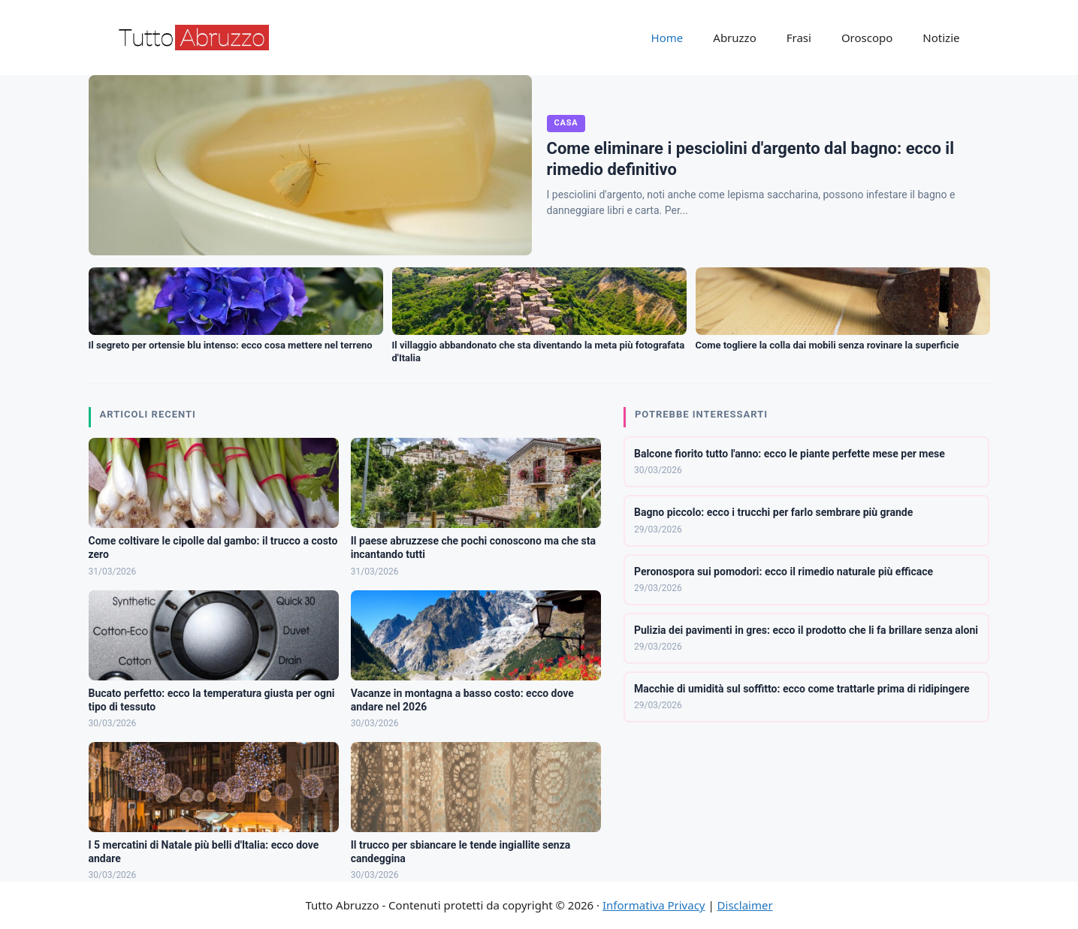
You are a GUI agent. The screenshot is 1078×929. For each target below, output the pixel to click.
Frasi (799, 37)
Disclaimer (745, 904)
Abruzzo (734, 37)
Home (667, 37)
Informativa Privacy (653, 904)
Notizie (940, 37)
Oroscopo (866, 37)
